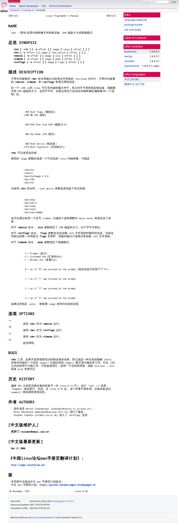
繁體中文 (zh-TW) (134, 84)
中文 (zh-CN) (131, 79)
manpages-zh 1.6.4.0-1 (63, 501)
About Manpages (29, 6)
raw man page (132, 29)
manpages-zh (28, 10)
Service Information (60, 6)
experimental (131, 65)
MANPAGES (14, 1)
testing (128, 56)
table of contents (136, 38)
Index (13, 6)
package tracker (133, 24)
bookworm (15, 10)
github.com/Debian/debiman (41, 517)
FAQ (43, 6)
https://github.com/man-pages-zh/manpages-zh (67, 484)
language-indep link (135, 19)
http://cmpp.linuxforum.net (28, 465)
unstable (129, 61)
